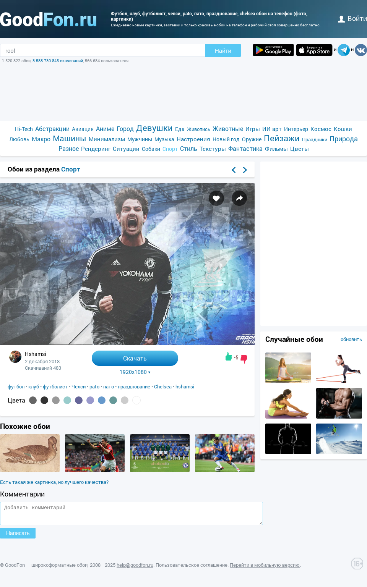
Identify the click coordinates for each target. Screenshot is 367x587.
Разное (68, 148)
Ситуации (126, 148)
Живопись (198, 129)
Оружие (251, 139)
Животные (228, 129)
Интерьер (296, 129)
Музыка (164, 139)
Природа (344, 138)
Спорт (170, 148)
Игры (252, 129)
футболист (55, 386)
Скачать (135, 358)
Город (125, 129)
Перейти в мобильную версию (265, 568)
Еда (180, 129)
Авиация (83, 129)
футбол (16, 386)
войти (352, 18)
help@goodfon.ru (135, 568)
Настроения (193, 139)
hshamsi (184, 386)
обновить (351, 339)
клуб (33, 386)
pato (94, 386)
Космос (320, 129)
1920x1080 (135, 372)
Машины (69, 138)
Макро (41, 139)
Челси (78, 386)
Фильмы (276, 148)
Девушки (154, 127)
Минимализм (107, 139)
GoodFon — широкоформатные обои (46, 568)
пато (108, 386)
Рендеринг (95, 148)
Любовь (19, 139)
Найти (223, 50)
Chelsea (163, 386)
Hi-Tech (24, 129)
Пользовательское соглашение (191, 568)
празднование (134, 386)
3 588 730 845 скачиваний (57, 60)
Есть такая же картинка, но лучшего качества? (54, 482)
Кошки (343, 129)
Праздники (314, 139)
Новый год (226, 139)
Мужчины (139, 139)
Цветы (299, 148)
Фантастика (245, 148)
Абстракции (52, 129)
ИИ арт (272, 129)
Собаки (151, 148)
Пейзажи (282, 138)
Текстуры (213, 148)
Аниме (105, 129)
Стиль (188, 148)
